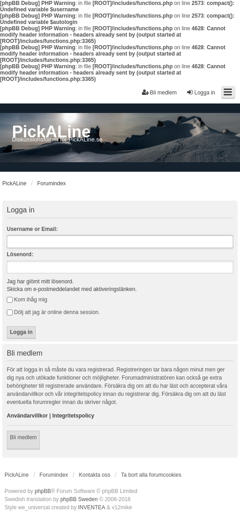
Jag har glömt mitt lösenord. (40, 281)
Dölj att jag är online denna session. (53, 312)
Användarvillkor (27, 416)
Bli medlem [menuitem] (159, 92)
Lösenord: (20, 254)
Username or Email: (32, 229)
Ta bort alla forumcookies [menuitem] (151, 475)
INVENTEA (91, 507)
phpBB (43, 491)
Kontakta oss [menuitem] (94, 475)
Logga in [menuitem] (200, 92)
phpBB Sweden (79, 499)
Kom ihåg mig (27, 299)
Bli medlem (23, 437)
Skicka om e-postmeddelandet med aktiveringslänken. (71, 289)
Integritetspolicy (73, 416)
